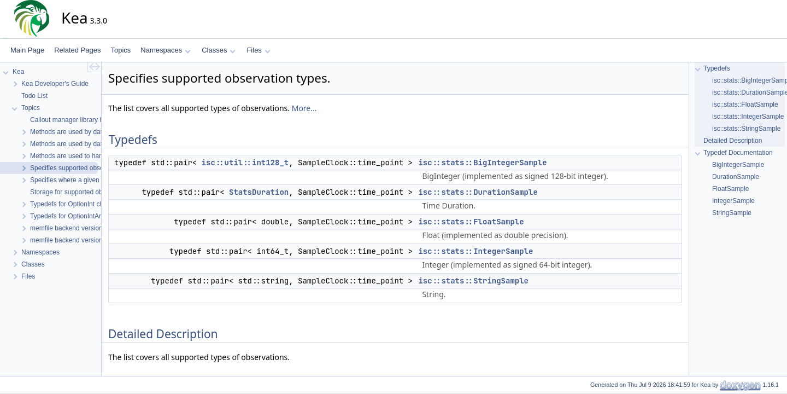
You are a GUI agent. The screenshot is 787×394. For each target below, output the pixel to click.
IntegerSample (733, 201)
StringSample (731, 213)
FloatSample (730, 189)
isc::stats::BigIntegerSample (482, 162)
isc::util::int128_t (245, 162)
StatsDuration (259, 192)
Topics (120, 50)
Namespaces (165, 50)
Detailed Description (732, 140)
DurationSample (735, 177)
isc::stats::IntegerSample (475, 251)
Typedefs (716, 68)
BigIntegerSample (738, 165)
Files (258, 50)
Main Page (27, 50)
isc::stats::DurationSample (477, 192)
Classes (219, 50)
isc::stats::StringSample (473, 281)
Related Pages (77, 50)
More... (304, 108)
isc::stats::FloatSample (471, 222)
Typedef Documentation (738, 153)
